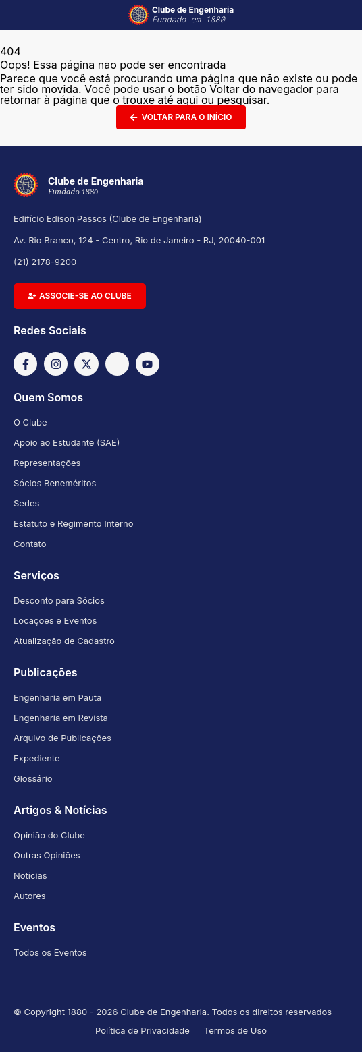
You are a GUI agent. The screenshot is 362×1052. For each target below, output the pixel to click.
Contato (30, 543)
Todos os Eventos (50, 952)
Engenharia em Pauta (57, 697)
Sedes (26, 503)
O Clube (30, 422)
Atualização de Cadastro (64, 640)
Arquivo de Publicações (62, 737)
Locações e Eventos (55, 620)
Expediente (37, 758)
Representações (47, 462)
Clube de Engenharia (193, 15)
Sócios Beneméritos (55, 482)
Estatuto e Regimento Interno (74, 523)
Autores (30, 895)
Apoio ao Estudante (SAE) (67, 442)
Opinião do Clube (49, 834)
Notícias (30, 875)
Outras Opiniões (47, 855)
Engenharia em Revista (61, 717)
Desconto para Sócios (59, 600)
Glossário (33, 778)
